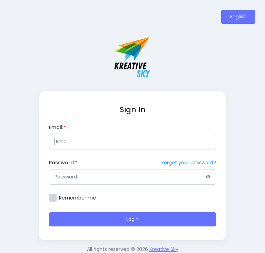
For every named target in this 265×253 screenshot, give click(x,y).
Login (132, 219)
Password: (63, 162)
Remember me (77, 197)
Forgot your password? (188, 162)
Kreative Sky (163, 249)
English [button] (238, 16)
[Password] (132, 177)
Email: (57, 127)
